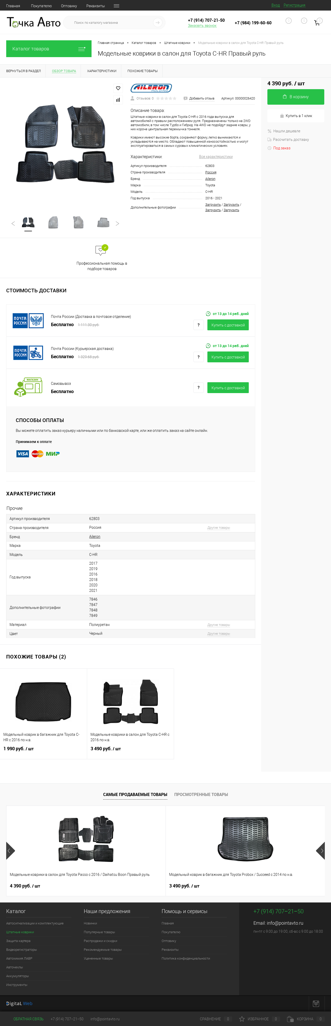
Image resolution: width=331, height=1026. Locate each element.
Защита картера (18, 941)
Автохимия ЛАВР (19, 959)
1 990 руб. (43, 752)
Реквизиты (95, 6)
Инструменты (16, 985)
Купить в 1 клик (296, 116)
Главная (13, 6)
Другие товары (218, 528)
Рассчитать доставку (288, 139)
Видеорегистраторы (21, 950)
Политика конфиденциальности (186, 959)
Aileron (210, 179)
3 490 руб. (131, 752)
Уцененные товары (98, 959)
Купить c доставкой (228, 325)
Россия (210, 172)
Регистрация (294, 5)
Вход (276, 5)
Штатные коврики (20, 932)
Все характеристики (216, 157)
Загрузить (213, 204)
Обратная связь (25, 1019)
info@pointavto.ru (285, 923)
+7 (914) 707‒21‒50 (67, 1019)
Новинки (90, 923)
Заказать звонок (202, 26)
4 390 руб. (25, 886)
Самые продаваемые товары (135, 795)
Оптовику (69, 6)
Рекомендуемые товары (103, 950)
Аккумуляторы (17, 976)
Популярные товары (99, 932)
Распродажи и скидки (100, 941)
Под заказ (278, 148)
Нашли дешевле (283, 131)
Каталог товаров (48, 48)
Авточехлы (14, 967)
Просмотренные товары (201, 795)
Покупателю (41, 6)
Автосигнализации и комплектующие (35, 923)
